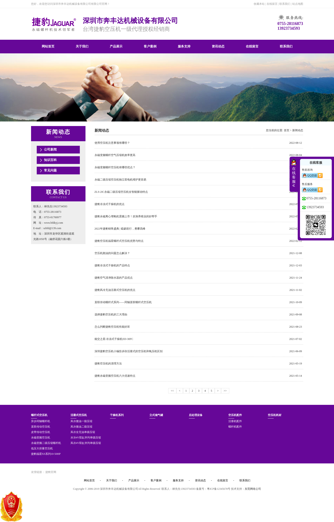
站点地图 (297, 3)
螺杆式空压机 (39, 415)
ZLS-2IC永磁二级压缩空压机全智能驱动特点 (121, 191)
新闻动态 (297, 130)
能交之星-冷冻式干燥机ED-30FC (114, 339)
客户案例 (150, 46)
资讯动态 (218, 46)
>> (225, 390)
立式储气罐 (156, 415)
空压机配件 (235, 415)
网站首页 (48, 46)
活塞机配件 (235, 421)
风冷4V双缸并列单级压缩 (86, 443)
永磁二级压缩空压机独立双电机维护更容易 (120, 179)
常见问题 (50, 170)
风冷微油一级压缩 (81, 421)
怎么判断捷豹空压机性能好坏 (112, 326)
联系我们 (284, 3)
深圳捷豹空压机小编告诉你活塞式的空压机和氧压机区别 (129, 351)
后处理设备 (195, 415)
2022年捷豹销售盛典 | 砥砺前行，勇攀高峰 (120, 228)
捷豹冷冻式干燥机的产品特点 (112, 265)
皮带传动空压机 (40, 432)
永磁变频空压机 (40, 437)
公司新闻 (50, 149)
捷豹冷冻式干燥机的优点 (109, 204)
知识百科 (50, 160)
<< (172, 390)
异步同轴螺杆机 (40, 421)
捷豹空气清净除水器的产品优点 (114, 277)
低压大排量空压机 (42, 448)
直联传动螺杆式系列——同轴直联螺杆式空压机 (123, 302)
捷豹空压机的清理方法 (108, 363)
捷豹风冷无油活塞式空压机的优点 (115, 290)
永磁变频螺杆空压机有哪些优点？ (115, 167)
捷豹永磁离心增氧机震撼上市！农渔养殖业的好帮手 (126, 216)
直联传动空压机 (40, 426)
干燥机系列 (117, 415)
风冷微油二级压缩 (81, 426)
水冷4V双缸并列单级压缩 (86, 437)
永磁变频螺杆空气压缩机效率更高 (115, 155)
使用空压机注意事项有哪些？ (112, 142)
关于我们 (82, 46)
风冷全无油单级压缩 (83, 432)
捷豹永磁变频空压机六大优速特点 (115, 375)
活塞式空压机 (79, 415)
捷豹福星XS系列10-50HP (46, 453)
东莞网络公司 (253, 488)
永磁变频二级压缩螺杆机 (46, 443)
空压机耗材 (274, 415)
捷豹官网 (50, 472)
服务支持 (184, 46)
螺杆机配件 (235, 426)
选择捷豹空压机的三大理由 (111, 314)
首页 (286, 130)
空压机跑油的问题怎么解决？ (112, 253)
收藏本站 (259, 3)
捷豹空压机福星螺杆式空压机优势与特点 (119, 240)
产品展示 (116, 46)
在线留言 (272, 3)
